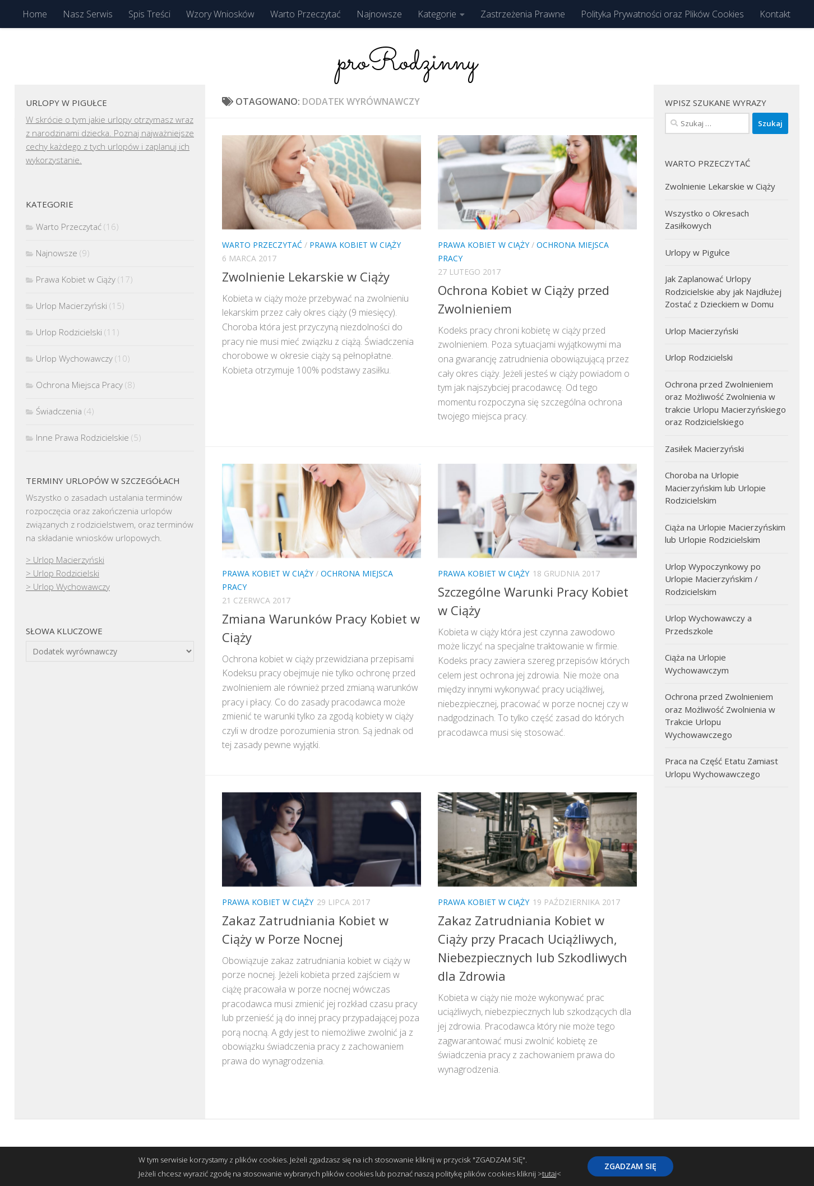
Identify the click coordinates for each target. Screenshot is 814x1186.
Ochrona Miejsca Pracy (79, 384)
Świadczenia (59, 411)
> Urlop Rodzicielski (62, 573)
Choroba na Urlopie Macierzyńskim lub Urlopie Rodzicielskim (715, 487)
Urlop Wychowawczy (74, 358)
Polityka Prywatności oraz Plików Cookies (662, 14)
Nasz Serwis (88, 14)
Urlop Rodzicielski (69, 332)
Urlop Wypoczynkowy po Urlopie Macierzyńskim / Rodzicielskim (713, 579)
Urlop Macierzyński (71, 305)
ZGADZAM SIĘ (630, 1166)
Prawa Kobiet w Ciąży (355, 244)
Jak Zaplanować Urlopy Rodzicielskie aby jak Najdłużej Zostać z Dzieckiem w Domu (723, 291)
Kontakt (775, 14)
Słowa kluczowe (64, 630)
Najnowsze (379, 14)
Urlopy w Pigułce (697, 252)
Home (34, 14)
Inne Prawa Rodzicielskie (82, 437)
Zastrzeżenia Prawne (522, 14)
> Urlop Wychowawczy (68, 586)
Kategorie (437, 14)
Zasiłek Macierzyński (704, 448)
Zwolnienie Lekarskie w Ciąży (306, 276)
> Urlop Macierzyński (65, 559)
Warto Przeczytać (305, 14)
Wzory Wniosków (220, 14)
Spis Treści (149, 14)
